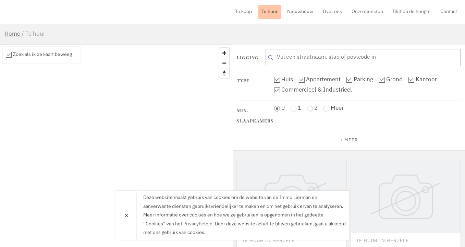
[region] (116, 146)
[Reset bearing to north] (224, 73)
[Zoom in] (224, 53)
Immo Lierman (43, 11)
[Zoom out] (224, 63)
